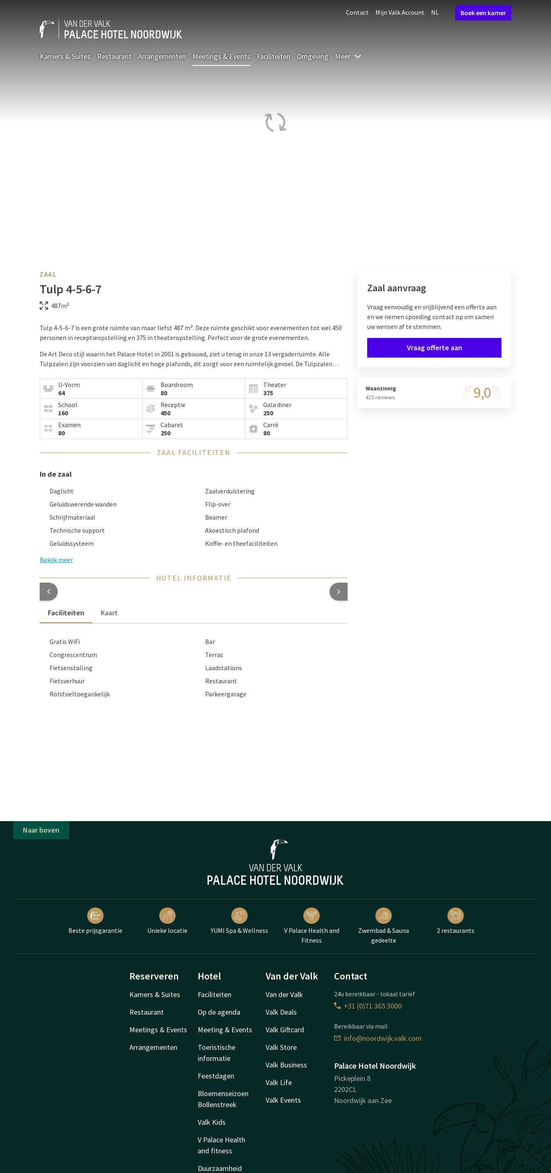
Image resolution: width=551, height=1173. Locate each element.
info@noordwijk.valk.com (378, 1038)
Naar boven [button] (41, 830)
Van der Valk (284, 994)
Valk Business (286, 1064)
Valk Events (283, 1100)
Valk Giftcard (285, 1029)
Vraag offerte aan (434, 347)
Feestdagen (216, 1076)
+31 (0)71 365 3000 (368, 1006)
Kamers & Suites (65, 56)
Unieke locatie (167, 920)
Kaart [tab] (109, 612)
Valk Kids (212, 1122)
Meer (348, 56)
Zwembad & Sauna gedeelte (383, 925)
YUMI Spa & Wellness (239, 920)
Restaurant (114, 56)
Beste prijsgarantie (95, 920)
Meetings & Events (221, 56)
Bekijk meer (56, 560)
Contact (357, 12)
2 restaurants (455, 920)
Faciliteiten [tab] (66, 612)
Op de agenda (219, 1012)
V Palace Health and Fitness (311, 925)
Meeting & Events (225, 1029)
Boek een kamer (483, 13)
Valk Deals (281, 1012)
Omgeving (312, 56)
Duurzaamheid (220, 1168)
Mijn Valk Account (400, 12)
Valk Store (281, 1047)
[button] (49, 592)
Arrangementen (162, 56)
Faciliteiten (273, 56)
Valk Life (279, 1082)
